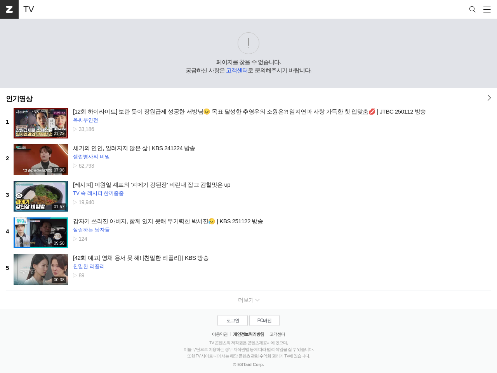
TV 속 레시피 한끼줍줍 (98, 193)
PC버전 (264, 320)
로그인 (232, 320)
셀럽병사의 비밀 (91, 156)
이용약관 (220, 334)
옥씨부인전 (85, 120)
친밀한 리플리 (89, 266)
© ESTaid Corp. (248, 364)
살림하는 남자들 (91, 230)
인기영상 (19, 99)
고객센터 (237, 70)
